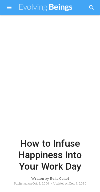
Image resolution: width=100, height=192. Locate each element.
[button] (9, 8)
